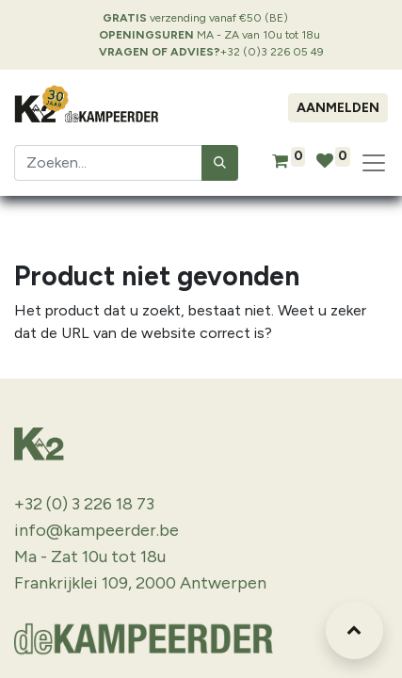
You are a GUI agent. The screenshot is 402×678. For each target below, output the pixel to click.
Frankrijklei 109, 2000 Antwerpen (140, 583)
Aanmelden (338, 108)
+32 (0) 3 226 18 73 (84, 503)
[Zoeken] (219, 163)
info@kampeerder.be (96, 530)
